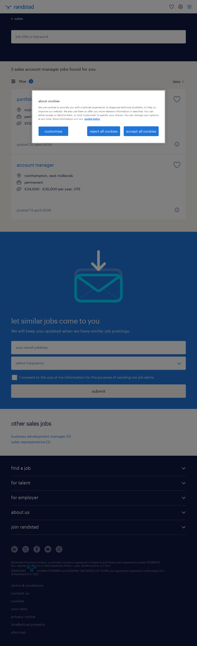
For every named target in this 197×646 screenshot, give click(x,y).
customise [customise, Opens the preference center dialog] (53, 131)
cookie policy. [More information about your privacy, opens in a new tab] (92, 118)
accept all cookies (141, 131)
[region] (98, 117)
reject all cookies (104, 131)
